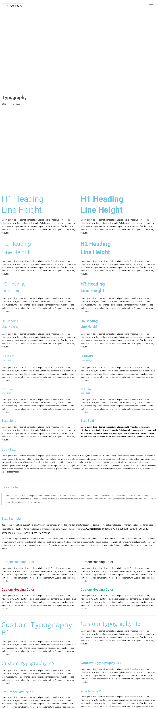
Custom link (43, 525)
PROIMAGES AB (13, 6)
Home (5, 104)
